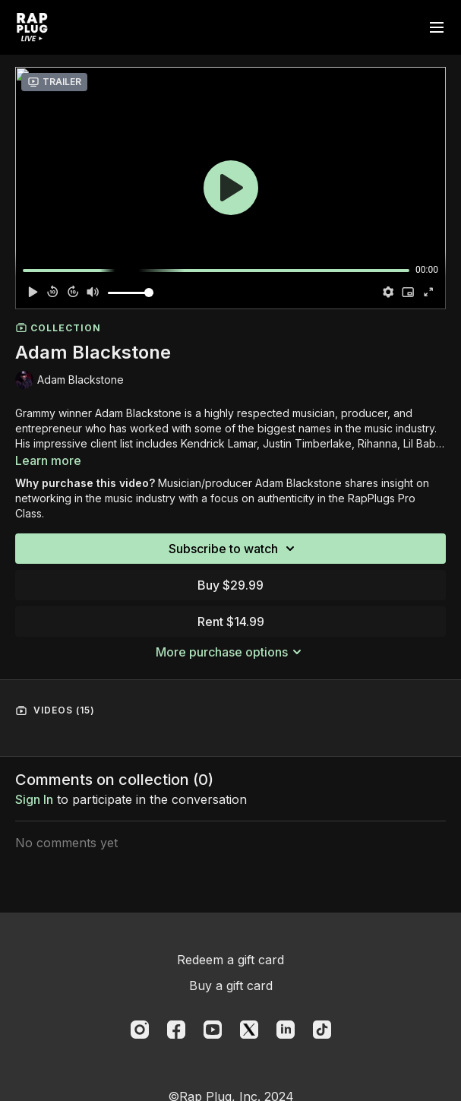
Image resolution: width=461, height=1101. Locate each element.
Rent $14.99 (230, 621)
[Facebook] (176, 1029)
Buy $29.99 (230, 585)
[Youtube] (213, 1029)
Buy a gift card (231, 985)
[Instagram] (140, 1029)
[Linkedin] (285, 1029)
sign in (34, 799)
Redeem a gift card (230, 959)
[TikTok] (322, 1029)
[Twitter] (249, 1029)
